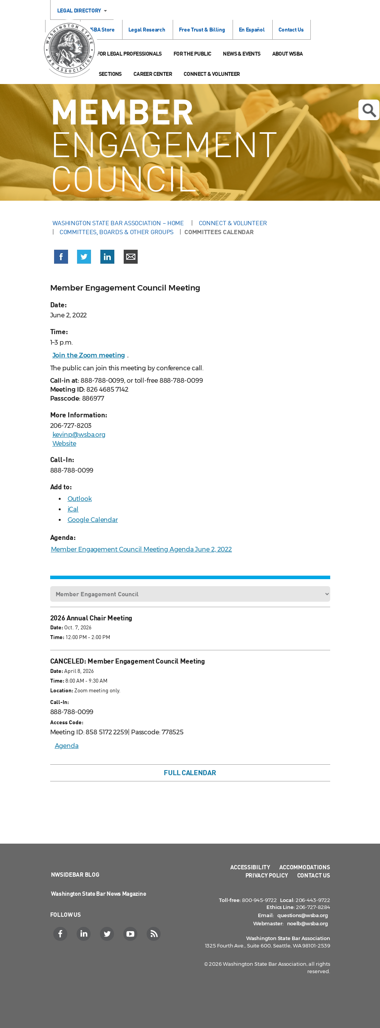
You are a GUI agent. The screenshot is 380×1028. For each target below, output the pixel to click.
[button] (61, 258)
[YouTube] (131, 934)
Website (64, 443)
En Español (252, 29)
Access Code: (66, 722)
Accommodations (304, 866)
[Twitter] (108, 934)
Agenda (67, 746)
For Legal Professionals (129, 53)
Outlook (80, 499)
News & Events (241, 53)
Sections (110, 73)
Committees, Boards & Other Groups (116, 232)
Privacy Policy (266, 875)
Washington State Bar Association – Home (119, 223)
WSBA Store (100, 29)
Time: (57, 637)
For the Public (192, 53)
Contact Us (291, 29)
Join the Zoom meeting (89, 355)
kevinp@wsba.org (79, 434)
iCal (73, 509)
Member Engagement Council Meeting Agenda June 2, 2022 (141, 549)
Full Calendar (190, 772)
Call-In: (59, 702)
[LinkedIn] (84, 934)
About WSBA (287, 53)
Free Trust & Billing (202, 29)
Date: (56, 627)
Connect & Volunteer (212, 73)
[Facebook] (61, 934)
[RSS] (154, 934)
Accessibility (250, 866)
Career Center (152, 73)
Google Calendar (93, 520)
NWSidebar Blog (75, 874)
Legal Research (146, 29)
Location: (61, 690)
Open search (369, 110)
